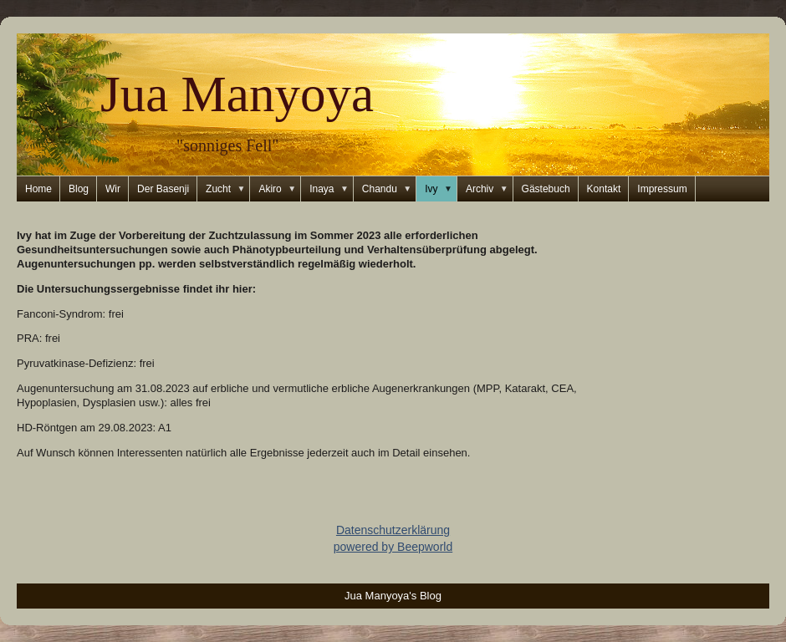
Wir (112, 189)
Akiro (279, 188)
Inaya (331, 188)
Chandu (389, 188)
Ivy (441, 188)
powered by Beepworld (393, 546)
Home (38, 189)
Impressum (661, 189)
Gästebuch (546, 189)
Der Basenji (163, 189)
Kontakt (604, 189)
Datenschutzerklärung (393, 530)
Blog (79, 189)
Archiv (489, 188)
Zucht (228, 188)
